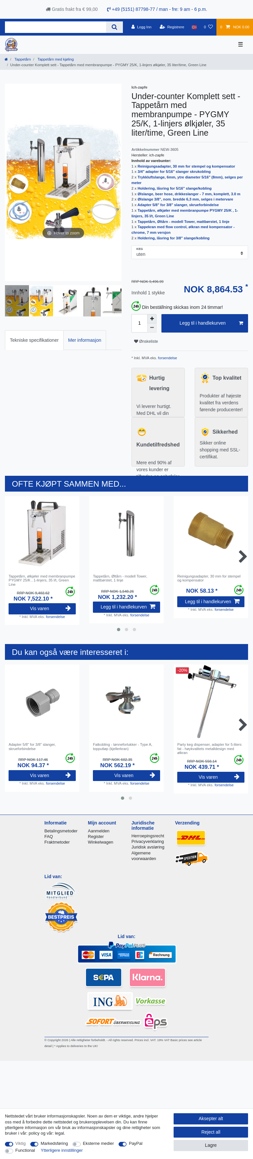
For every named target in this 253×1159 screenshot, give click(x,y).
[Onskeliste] (208, 27)
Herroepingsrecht (147, 835)
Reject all (210, 1132)
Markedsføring (54, 1143)
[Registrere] (172, 27)
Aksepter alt (211, 1118)
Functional (25, 1150)
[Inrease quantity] (151, 318)
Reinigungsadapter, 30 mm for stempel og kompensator (186, 166)
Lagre (211, 1145)
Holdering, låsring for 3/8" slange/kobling (174, 238)
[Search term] (55, 27)
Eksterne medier (98, 1143)
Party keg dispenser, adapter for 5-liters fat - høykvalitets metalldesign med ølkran (209, 748)
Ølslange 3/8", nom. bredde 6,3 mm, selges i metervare (185, 199)
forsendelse (167, 358)
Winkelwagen (100, 842)
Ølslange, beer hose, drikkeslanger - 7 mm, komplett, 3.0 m (189, 194)
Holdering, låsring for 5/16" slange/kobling (175, 188)
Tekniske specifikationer (34, 340)
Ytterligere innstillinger (62, 1150)
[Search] (114, 27)
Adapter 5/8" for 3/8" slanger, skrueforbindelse (178, 205)
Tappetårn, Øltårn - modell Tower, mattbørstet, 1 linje (184, 222)
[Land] (194, 27)
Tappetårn (22, 59)
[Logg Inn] (141, 27)
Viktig (20, 1143)
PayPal (135, 1143)
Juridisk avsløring (147, 847)
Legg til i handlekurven (211, 323)
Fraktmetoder (57, 842)
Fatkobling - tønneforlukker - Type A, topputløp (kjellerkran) (122, 746)
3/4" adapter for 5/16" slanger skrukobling (174, 172)
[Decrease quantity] (151, 328)
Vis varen (50, 608)
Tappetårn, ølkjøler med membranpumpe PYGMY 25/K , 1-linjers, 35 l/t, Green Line (42, 580)
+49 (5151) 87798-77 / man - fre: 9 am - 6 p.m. (157, 9)
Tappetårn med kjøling (55, 59)
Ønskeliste (146, 341)
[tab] (34, 340)
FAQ (48, 836)
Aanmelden (98, 830)
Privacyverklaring (147, 841)
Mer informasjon (84, 340)
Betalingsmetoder (61, 830)
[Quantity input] (139, 323)
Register (96, 836)
